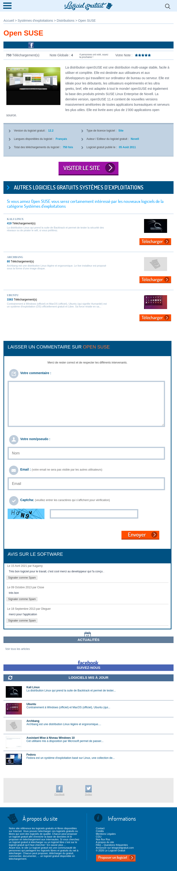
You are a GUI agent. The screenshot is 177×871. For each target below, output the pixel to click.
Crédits (100, 831)
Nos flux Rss (103, 839)
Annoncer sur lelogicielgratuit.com (115, 847)
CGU (98, 836)
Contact (100, 828)
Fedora (31, 754)
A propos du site (105, 842)
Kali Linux (15, 219)
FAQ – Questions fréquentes (112, 845)
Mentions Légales (106, 833)
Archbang (15, 257)
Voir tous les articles (17, 649)
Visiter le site (88, 168)
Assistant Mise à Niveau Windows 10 (51, 737)
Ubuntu (13, 295)
